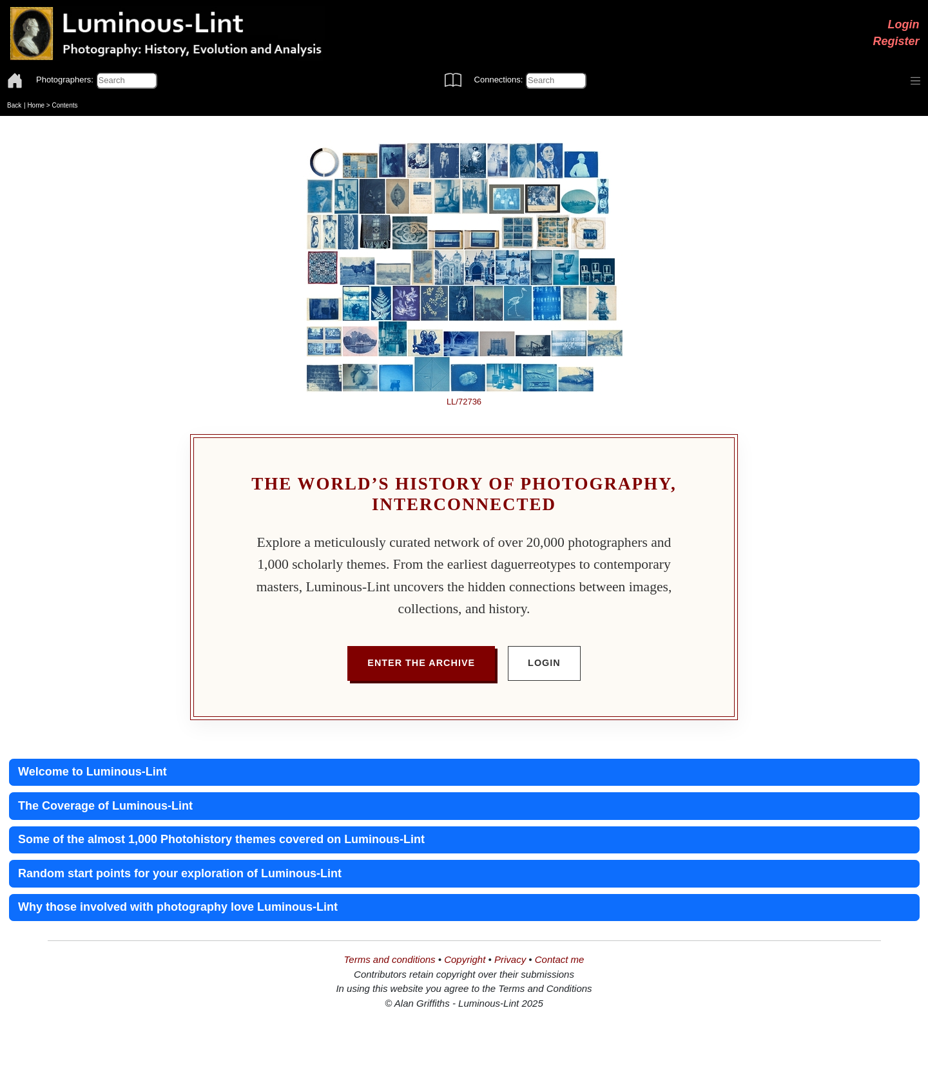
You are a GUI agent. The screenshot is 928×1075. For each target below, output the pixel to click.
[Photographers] (126, 80)
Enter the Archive (421, 663)
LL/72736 (464, 401)
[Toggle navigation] (915, 81)
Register (896, 41)
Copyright (464, 959)
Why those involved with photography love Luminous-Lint (178, 906)
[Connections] (555, 80)
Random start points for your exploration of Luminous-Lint (180, 873)
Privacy (510, 959)
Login (904, 24)
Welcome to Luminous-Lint (92, 771)
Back (14, 105)
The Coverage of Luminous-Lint (105, 805)
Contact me (560, 959)
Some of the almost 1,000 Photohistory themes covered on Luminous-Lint (221, 839)
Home (35, 105)
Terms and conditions (390, 959)
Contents (64, 105)
